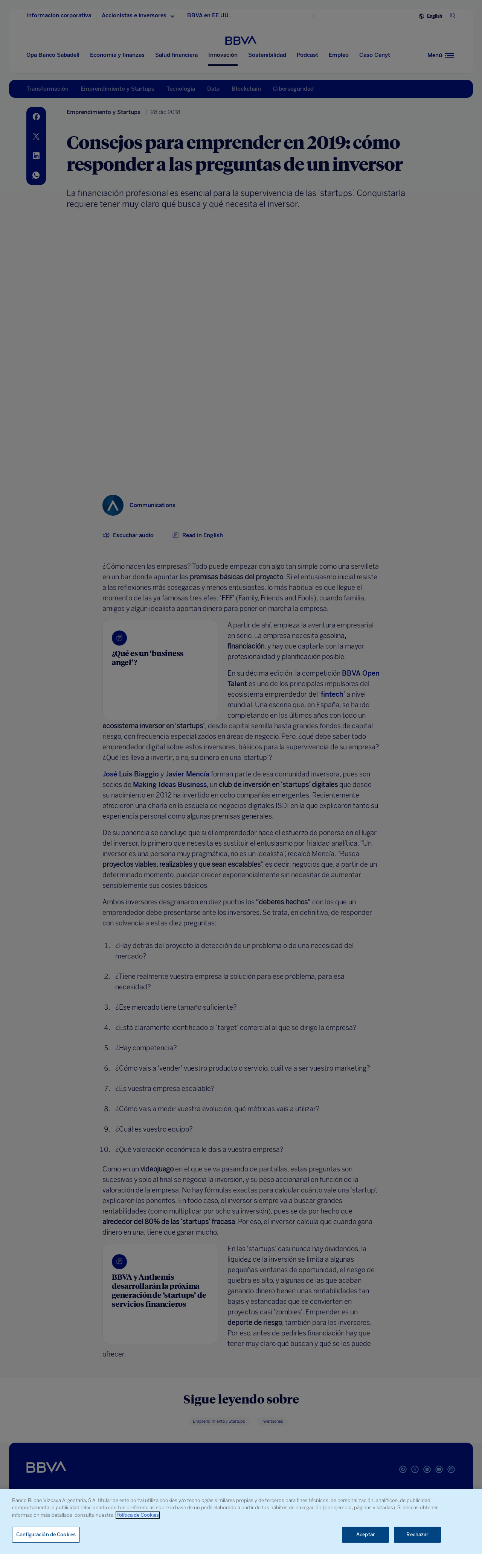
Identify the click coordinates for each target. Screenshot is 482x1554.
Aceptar (365, 1534)
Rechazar (417, 1534)
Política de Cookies (137, 1515)
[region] (241, 1521)
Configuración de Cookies (46, 1534)
